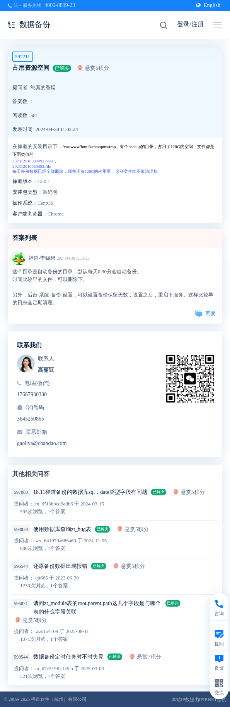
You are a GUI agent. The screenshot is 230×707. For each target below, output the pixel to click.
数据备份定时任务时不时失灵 (68, 657)
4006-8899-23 (59, 5)
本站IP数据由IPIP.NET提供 (199, 699)
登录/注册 (190, 24)
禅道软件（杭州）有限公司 (59, 699)
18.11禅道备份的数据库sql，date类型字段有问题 (90, 492)
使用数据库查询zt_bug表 (62, 529)
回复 (205, 313)
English (208, 5)
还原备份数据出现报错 (60, 566)
